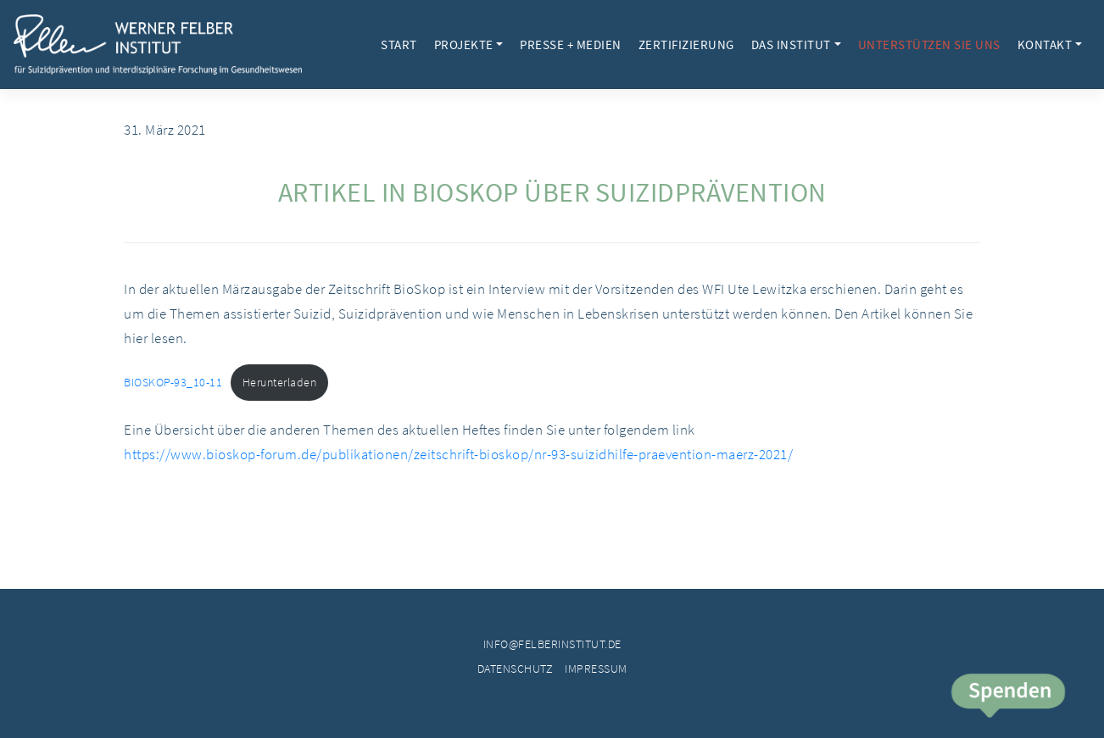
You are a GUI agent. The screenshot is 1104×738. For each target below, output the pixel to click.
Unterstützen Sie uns (929, 44)
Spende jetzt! (1006, 697)
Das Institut (791, 44)
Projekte (463, 44)
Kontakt (1045, 44)
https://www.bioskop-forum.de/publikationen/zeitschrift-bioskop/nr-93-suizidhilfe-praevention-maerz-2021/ (458, 454)
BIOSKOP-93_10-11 (173, 382)
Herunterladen (280, 382)
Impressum (596, 668)
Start (399, 44)
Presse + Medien (571, 44)
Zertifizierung (686, 44)
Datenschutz (515, 668)
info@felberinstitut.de (552, 644)
